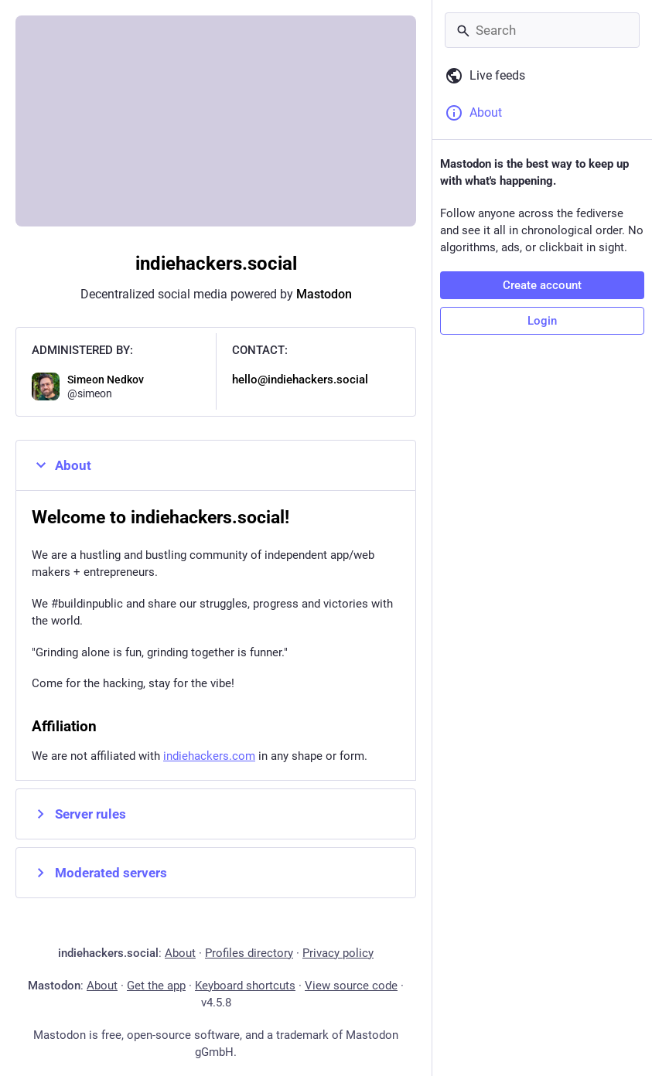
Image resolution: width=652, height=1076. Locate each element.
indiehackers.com (209, 756)
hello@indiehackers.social (300, 379)
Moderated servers (99, 872)
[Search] (542, 30)
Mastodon (324, 294)
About (61, 465)
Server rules (79, 814)
